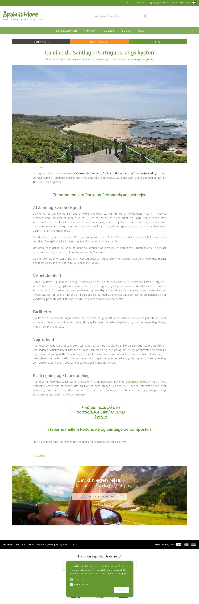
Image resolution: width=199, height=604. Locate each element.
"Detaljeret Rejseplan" (138, 382)
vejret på (90, 346)
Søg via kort (41, 42)
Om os (129, 3)
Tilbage (40, 456)
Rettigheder (62, 544)
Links (31, 544)
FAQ (157, 42)
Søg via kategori (99, 42)
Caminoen (89, 31)
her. (124, 442)
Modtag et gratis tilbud (101, 497)
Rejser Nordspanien (66, 31)
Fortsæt (121, 590)
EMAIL (175, 3)
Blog (141, 31)
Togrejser (108, 31)
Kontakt (141, 3)
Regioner (126, 31)
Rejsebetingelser (45, 544)
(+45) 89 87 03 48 (161, 3)
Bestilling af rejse (11, 544)
